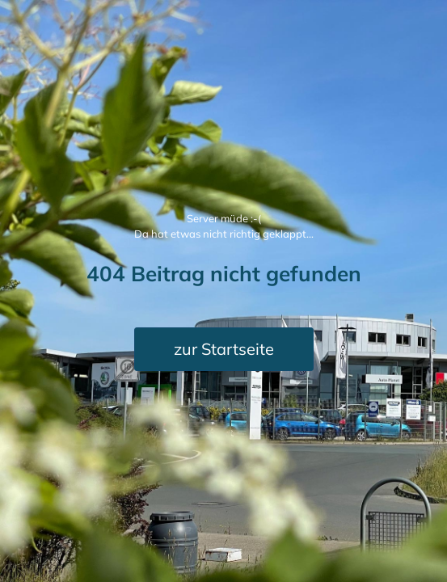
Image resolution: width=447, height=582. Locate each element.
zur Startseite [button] (224, 349)
